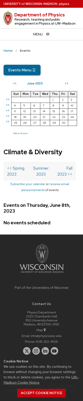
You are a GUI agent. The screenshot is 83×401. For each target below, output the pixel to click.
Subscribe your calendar (27, 184)
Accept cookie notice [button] (41, 393)
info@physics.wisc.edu (46, 336)
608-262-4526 (47, 341)
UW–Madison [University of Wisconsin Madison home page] (30, 4)
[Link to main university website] (41, 273)
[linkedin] (45, 351)
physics (64, 4)
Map (41, 330)
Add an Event (20, 133)
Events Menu (22, 70)
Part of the (42, 288)
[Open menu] (41, 34)
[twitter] (27, 351)
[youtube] (54, 351)
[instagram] (36, 351)
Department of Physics (39, 15)
